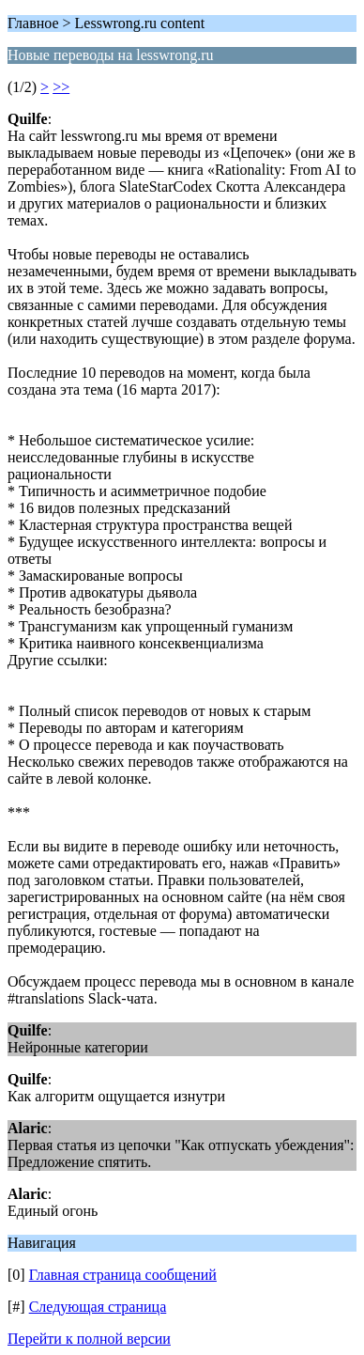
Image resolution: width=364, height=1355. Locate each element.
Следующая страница (98, 1307)
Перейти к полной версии (89, 1339)
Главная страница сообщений (123, 1275)
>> (61, 87)
